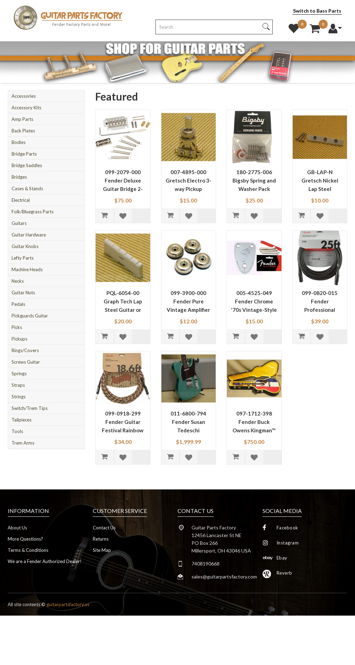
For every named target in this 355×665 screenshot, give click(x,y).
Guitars (19, 223)
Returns (101, 539)
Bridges (19, 177)
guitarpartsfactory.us (68, 604)
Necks (18, 281)
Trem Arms (23, 443)
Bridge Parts (24, 154)
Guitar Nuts (23, 292)
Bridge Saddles (27, 165)
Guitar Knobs (25, 246)
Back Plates (23, 130)
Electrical (21, 200)
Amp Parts (22, 119)
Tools (17, 431)
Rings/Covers (25, 350)
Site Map (102, 550)
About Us (17, 527)
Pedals (18, 304)
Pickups (19, 339)
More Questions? (25, 539)
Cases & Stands (27, 188)
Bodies (19, 142)
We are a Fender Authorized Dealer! (45, 561)
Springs (19, 373)
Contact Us (104, 527)
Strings (19, 396)
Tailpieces (22, 420)
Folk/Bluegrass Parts (33, 211)
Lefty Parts (23, 258)
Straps (18, 385)
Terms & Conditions (28, 550)
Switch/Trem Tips (30, 408)
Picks (17, 327)
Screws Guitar (26, 362)
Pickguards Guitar (30, 315)
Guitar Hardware (29, 235)
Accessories (24, 96)
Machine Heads (27, 269)
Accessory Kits (26, 107)
